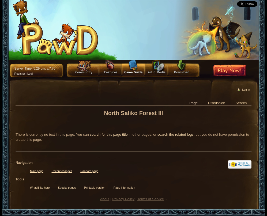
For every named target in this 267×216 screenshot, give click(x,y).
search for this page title (109, 134)
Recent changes (61, 171)
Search (241, 103)
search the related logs (175, 134)
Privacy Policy (123, 199)
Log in (246, 89)
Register (19, 73)
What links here (40, 187)
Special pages (67, 187)
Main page (36, 171)
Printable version (94, 187)
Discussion (216, 103)
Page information (124, 187)
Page (193, 103)
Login (30, 73)
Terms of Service (150, 199)
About (104, 199)
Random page (89, 171)
